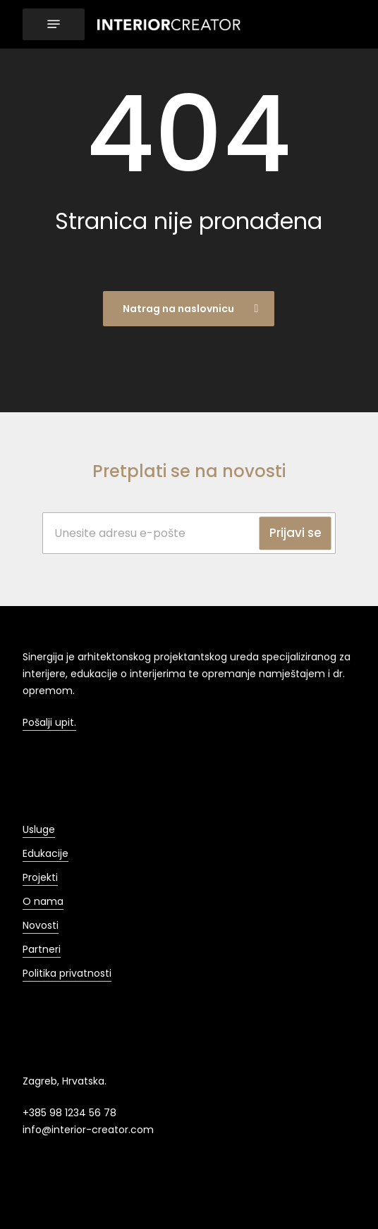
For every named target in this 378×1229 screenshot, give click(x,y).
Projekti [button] (40, 877)
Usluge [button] (39, 829)
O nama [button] (43, 901)
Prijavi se (295, 532)
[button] (53, 24)
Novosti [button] (41, 925)
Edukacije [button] (45, 853)
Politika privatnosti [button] (67, 973)
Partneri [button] (42, 949)
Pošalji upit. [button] (49, 722)
